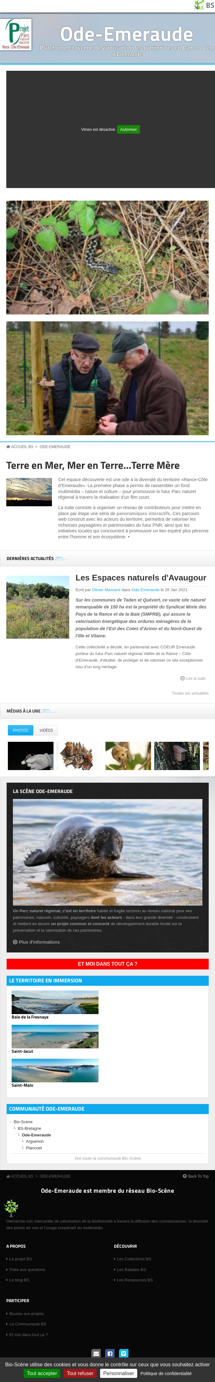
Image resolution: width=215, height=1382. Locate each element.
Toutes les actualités (190, 693)
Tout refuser (80, 1373)
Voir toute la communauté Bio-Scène (107, 1158)
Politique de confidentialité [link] (166, 1373)
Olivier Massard (106, 589)
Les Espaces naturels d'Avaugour (141, 577)
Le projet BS (20, 1259)
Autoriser (128, 129)
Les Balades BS (131, 1269)
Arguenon (35, 1141)
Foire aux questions (27, 1269)
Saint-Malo (22, 1085)
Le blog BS (19, 1280)
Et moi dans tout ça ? (108, 964)
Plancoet (34, 1148)
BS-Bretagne (29, 1128)
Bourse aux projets (26, 1313)
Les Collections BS (134, 1259)
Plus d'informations (39, 942)
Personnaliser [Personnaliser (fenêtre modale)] (118, 1373)
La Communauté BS (27, 1324)
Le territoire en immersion (45, 980)
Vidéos (46, 730)
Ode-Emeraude (126, 33)
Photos (23, 731)
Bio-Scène (23, 1121)
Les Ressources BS (135, 1280)
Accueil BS (22, 447)
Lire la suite (196, 678)
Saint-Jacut (22, 1051)
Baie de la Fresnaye (30, 1017)
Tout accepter (42, 1373)
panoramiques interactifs (143, 513)
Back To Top (198, 1176)
